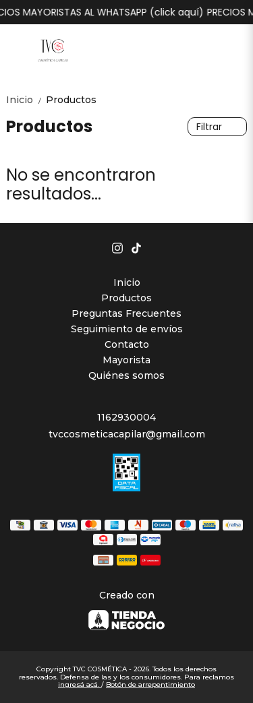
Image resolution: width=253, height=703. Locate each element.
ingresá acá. (79, 684)
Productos (71, 100)
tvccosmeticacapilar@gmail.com (127, 434)
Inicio (26, 100)
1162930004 (126, 417)
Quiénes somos (126, 375)
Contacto (127, 344)
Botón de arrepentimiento (150, 684)
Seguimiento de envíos (127, 329)
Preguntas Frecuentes (126, 313)
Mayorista (126, 360)
